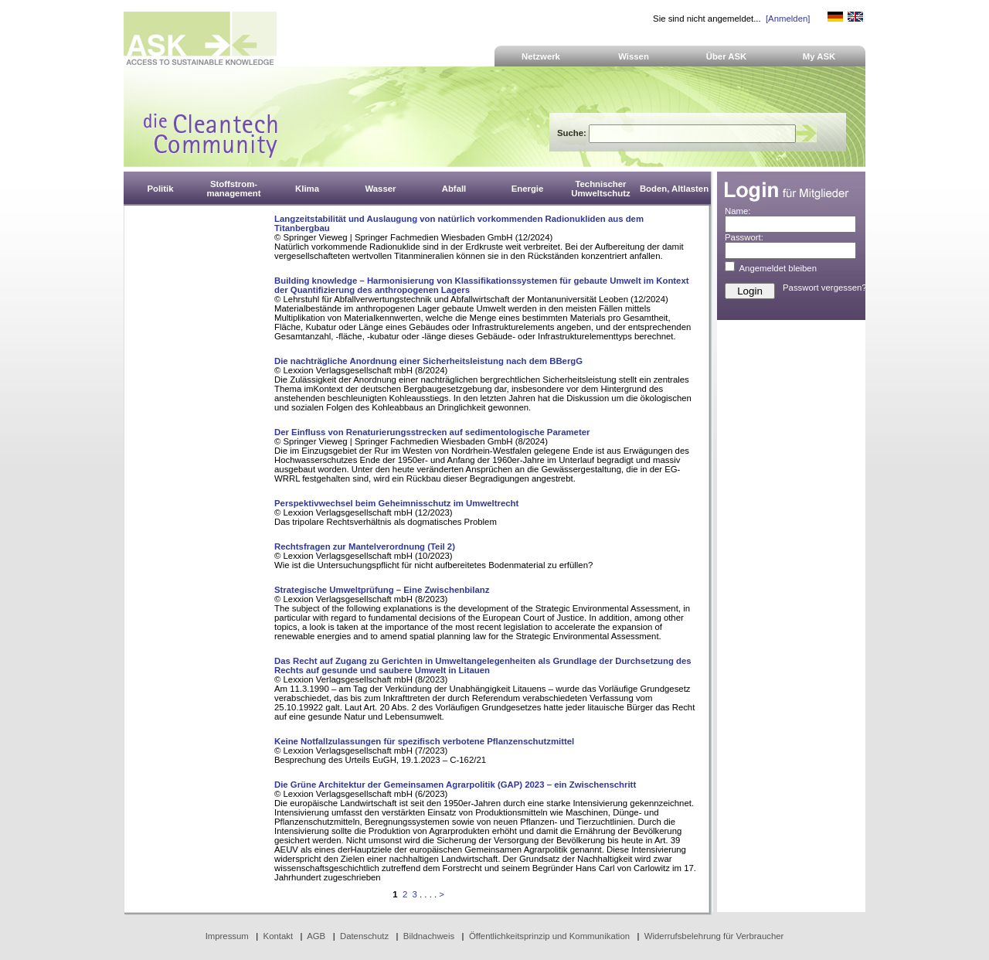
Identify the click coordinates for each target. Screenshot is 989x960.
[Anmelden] (788, 18)
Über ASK (726, 56)
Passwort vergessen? (825, 287)
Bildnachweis (428, 936)
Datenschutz (364, 936)
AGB (316, 936)
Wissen (633, 56)
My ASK (819, 56)
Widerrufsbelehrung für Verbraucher (714, 936)
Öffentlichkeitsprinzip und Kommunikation (549, 936)
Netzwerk (541, 56)
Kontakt (278, 936)
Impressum (227, 936)
